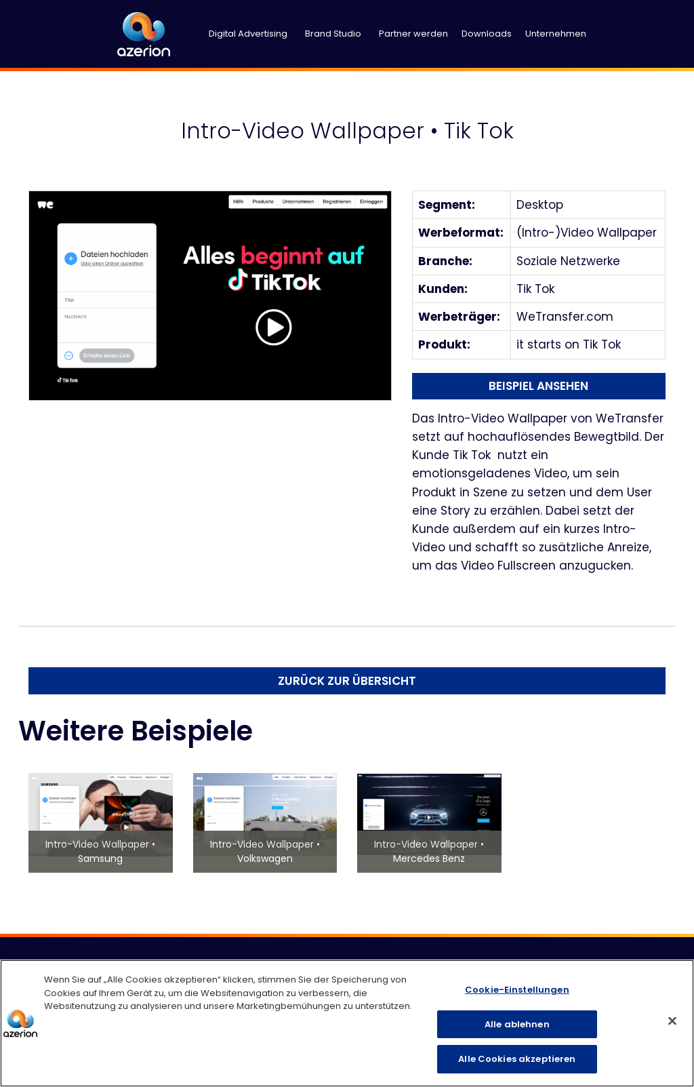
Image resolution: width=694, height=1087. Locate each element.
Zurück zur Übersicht (347, 681)
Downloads (487, 33)
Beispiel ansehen (538, 386)
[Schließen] (672, 1021)
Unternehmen (555, 33)
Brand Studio (333, 33)
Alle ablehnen (517, 1024)
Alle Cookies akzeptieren (516, 1058)
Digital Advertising (248, 33)
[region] (347, 1023)
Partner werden (413, 33)
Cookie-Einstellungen (517, 989)
